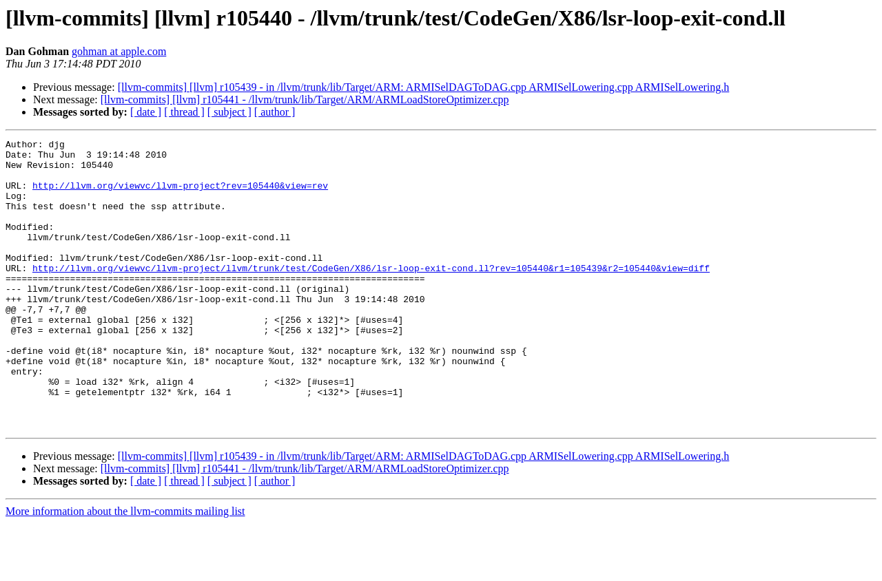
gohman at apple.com (119, 51)
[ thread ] (184, 112)
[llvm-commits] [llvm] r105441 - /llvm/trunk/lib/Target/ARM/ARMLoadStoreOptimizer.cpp (305, 99)
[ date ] (145, 112)
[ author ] (275, 112)
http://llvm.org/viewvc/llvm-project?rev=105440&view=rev (180, 195)
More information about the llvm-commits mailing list (125, 569)
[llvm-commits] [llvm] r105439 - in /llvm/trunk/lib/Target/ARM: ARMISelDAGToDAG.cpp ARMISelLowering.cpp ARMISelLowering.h (424, 87)
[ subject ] (229, 112)
